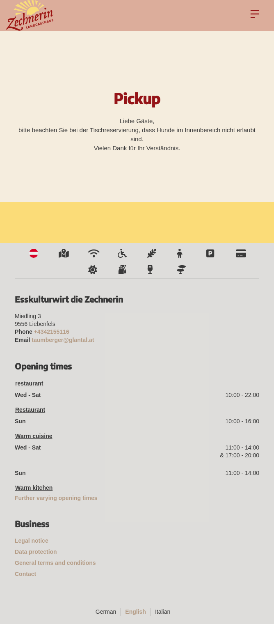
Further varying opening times (56, 498)
